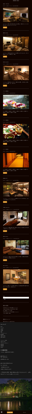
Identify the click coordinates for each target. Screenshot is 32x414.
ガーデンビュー (11, 209)
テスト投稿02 (6, 120)
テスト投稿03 (6, 91)
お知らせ (8, 122)
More (5, 27)
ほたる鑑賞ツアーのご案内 (7, 310)
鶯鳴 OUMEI (5, 32)
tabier (4, 122)
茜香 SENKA (5, 236)
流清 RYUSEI (6, 3)
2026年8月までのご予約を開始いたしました (10, 307)
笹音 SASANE (6, 62)
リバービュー (10, 180)
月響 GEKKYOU (6, 207)
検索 (4, 296)
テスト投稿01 (6, 149)
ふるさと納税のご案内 (7, 313)
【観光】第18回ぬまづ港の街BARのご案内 (10, 309)
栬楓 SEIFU (5, 178)
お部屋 (7, 180)
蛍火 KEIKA (5, 265)
